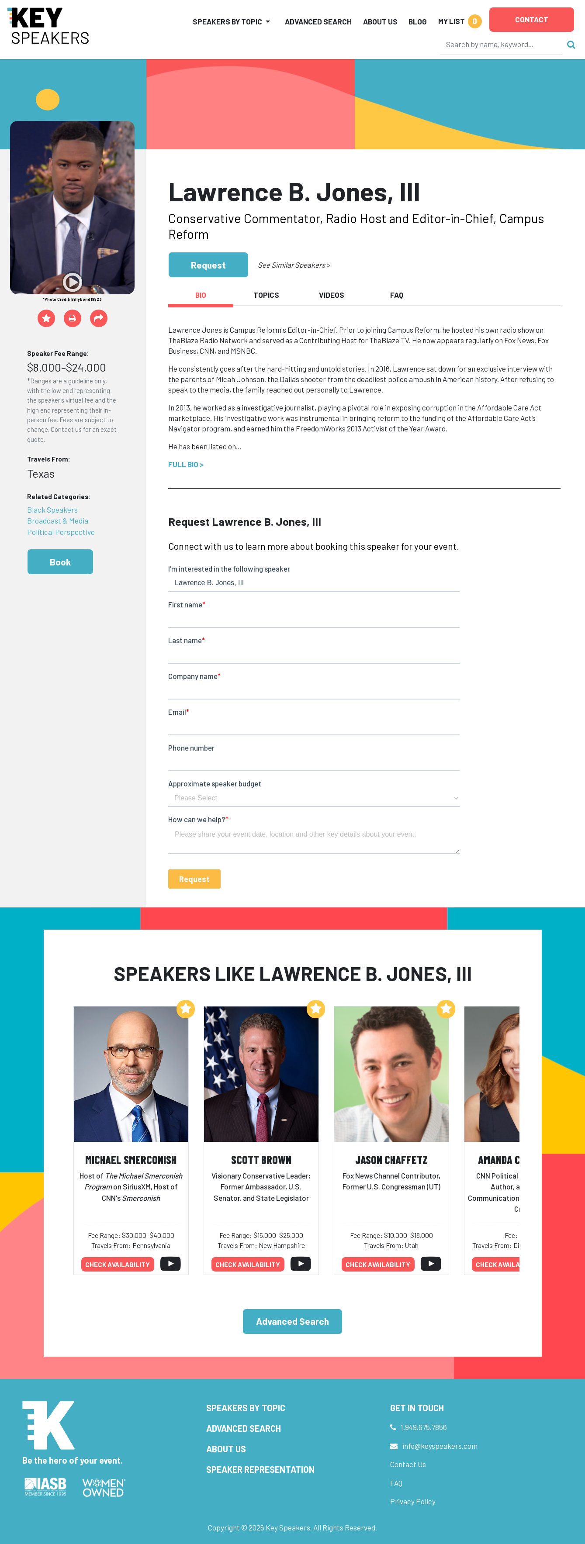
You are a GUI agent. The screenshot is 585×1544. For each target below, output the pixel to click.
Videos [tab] (331, 294)
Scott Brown (261, 1159)
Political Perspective (61, 531)
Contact (531, 19)
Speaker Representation (260, 1469)
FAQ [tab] (396, 294)
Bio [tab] (200, 294)
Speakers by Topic (245, 1408)
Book (60, 561)
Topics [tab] (266, 294)
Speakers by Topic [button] (227, 21)
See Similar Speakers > (294, 264)
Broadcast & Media (57, 520)
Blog (417, 21)
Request (208, 264)
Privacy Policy (413, 1501)
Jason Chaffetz (391, 1159)
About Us (380, 21)
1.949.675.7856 (424, 1427)
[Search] (501, 44)
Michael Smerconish (131, 1159)
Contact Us (408, 1464)
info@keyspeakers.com (440, 1445)
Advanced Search (318, 21)
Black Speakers (52, 509)
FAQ (396, 1483)
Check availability (117, 1264)
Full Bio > (186, 464)
